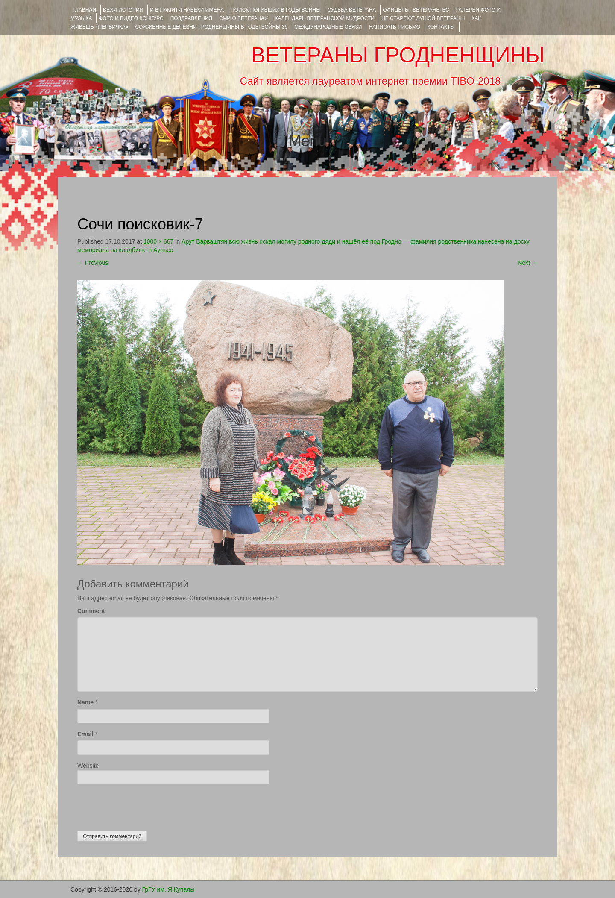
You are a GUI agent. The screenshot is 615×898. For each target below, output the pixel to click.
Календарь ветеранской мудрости (325, 18)
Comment (91, 610)
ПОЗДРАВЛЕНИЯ (191, 18)
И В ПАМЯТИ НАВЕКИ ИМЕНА (187, 10)
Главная (84, 10)
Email (85, 734)
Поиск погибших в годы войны (276, 10)
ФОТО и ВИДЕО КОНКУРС (131, 18)
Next (528, 262)
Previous (92, 262)
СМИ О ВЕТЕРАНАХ (243, 18)
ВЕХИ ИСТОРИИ (123, 10)
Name (85, 702)
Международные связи (328, 27)
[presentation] (142, 805)
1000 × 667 (158, 241)
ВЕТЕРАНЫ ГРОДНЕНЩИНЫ (398, 55)
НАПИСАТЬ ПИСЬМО (394, 27)
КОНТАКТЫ (441, 27)
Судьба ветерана (352, 10)
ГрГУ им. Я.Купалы (168, 889)
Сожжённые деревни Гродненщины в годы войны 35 (211, 27)
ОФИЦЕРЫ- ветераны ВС (416, 10)
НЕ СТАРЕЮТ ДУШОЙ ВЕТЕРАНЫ (423, 18)
